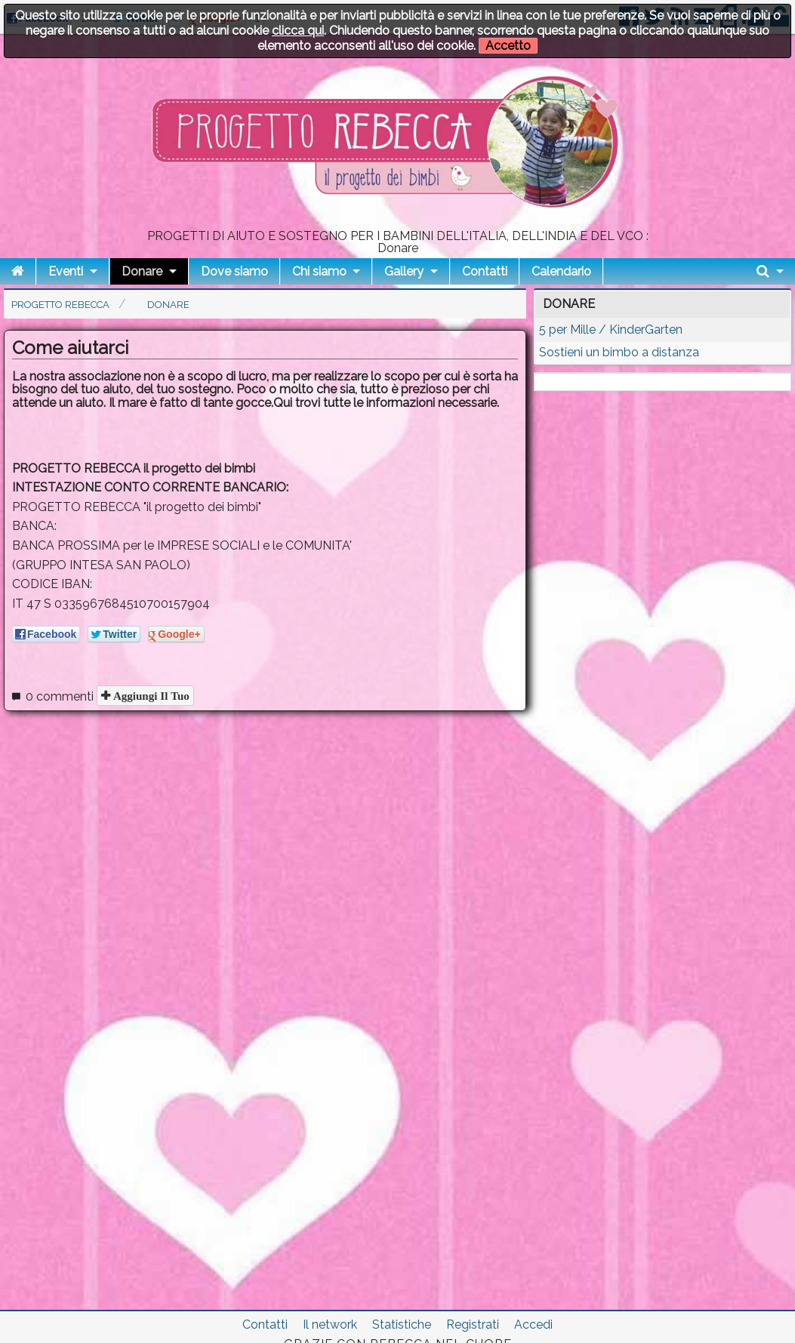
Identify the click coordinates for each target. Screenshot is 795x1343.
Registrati (472, 1324)
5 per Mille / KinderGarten (611, 329)
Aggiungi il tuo (150, 695)
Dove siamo (234, 271)
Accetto (508, 46)
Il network (330, 1324)
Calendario (561, 271)
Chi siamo (319, 271)
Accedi (533, 1324)
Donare (142, 271)
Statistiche (401, 1324)
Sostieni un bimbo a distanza (619, 352)
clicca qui (298, 30)
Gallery (404, 271)
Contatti (484, 271)
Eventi (65, 271)
